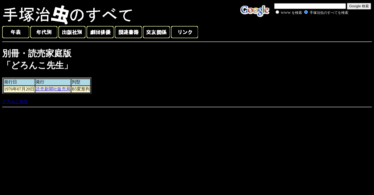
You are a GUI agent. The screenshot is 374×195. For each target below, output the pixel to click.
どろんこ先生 (15, 101)
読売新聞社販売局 (53, 89)
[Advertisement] (305, 28)
